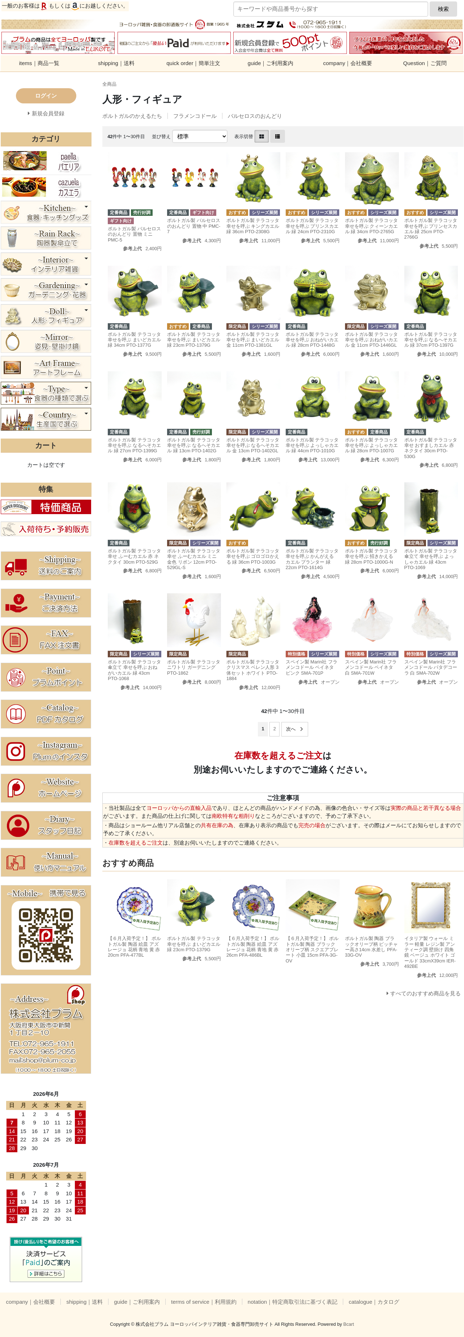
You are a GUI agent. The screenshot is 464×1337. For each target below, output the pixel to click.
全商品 (109, 84)
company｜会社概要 (348, 63)
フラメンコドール (195, 116)
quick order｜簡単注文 (193, 63)
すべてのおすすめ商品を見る (425, 993)
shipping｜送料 (116, 63)
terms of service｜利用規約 (204, 1302)
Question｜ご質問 (425, 63)
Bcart (348, 1324)
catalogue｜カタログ (374, 1302)
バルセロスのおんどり (255, 116)
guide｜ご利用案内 (271, 63)
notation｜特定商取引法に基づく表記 (292, 1302)
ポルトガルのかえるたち (132, 116)
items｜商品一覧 (39, 63)
